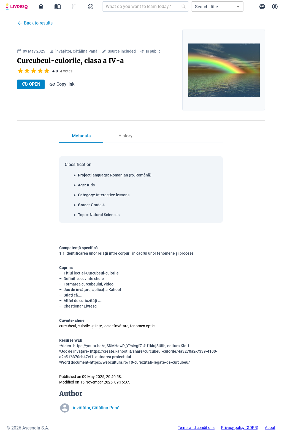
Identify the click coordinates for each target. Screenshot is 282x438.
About (270, 427)
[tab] (81, 136)
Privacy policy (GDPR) (239, 427)
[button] (217, 6)
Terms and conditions (196, 427)
